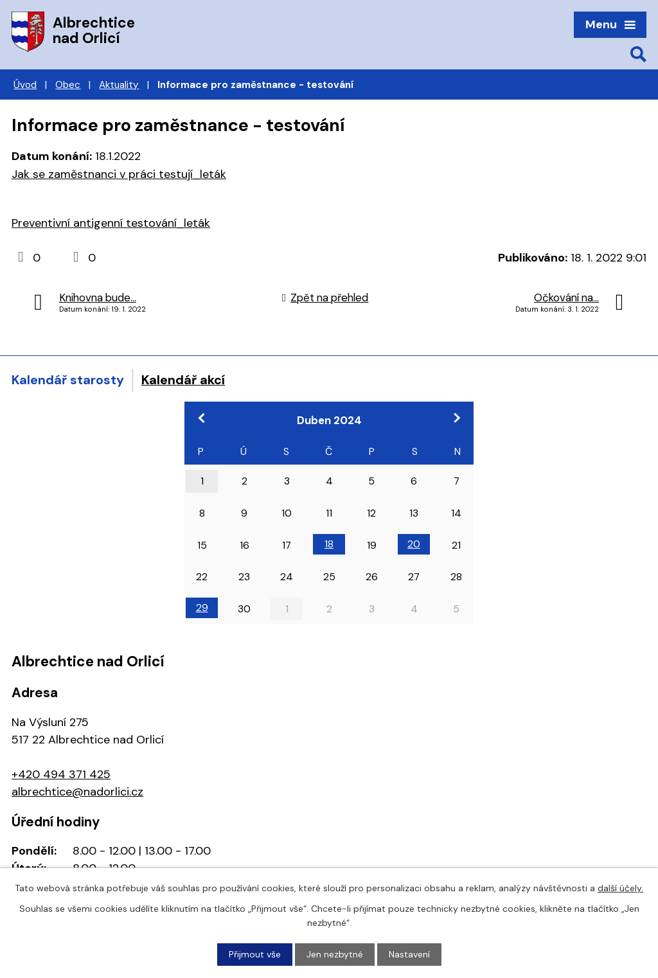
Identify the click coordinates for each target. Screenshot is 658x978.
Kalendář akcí (183, 379)
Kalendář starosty (68, 379)
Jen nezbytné (335, 954)
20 (413, 544)
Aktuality (119, 84)
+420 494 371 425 (61, 774)
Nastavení (409, 954)
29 (202, 607)
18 (329, 544)
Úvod (25, 84)
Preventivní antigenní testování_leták (111, 223)
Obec (67, 84)
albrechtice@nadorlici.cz (77, 791)
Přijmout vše (255, 954)
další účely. (620, 888)
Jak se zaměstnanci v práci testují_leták (119, 174)
